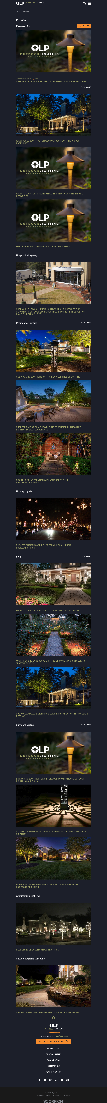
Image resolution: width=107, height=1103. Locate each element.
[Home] (30, 3)
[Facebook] (39, 1080)
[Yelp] (56, 1080)
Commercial (53, 1060)
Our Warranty (53, 1054)
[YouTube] (45, 1080)
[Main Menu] (89, 3)
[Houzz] (62, 1080)
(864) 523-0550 (62, 1036)
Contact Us (53, 1066)
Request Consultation (53, 1041)
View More (85, 87)
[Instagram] (50, 1080)
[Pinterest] (67, 1080)
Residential (53, 1048)
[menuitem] (40, 1096)
